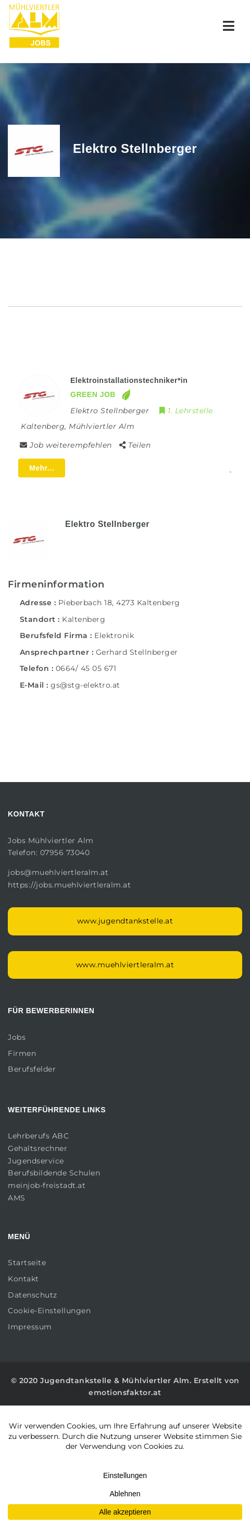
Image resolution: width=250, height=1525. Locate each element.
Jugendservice (36, 1161)
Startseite (27, 1262)
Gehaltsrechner (37, 1148)
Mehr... (41, 468)
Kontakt (23, 1278)
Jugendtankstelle (75, 1380)
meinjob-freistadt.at (46, 1185)
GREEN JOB (93, 394)
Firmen (22, 1053)
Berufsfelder (32, 1069)
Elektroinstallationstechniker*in (129, 380)
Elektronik (114, 635)
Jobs (17, 1037)
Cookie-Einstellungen (49, 1310)
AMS (17, 1198)
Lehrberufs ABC (38, 1135)
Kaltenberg (83, 619)
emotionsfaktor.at (125, 1392)
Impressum (30, 1326)
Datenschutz (32, 1295)
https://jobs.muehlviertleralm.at (70, 885)
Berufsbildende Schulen (54, 1173)
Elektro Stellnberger (107, 524)
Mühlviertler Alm (156, 1380)
